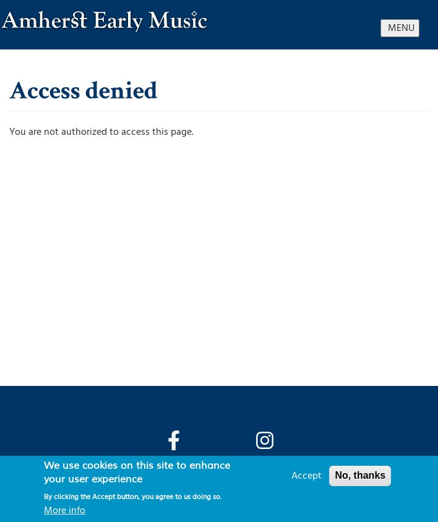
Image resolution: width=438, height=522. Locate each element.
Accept (306, 475)
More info (64, 510)
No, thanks (360, 475)
